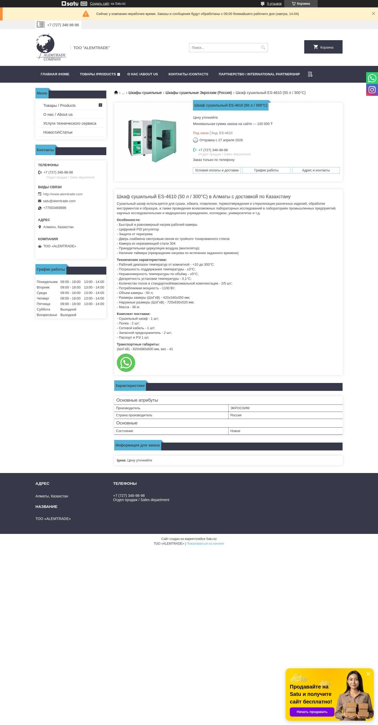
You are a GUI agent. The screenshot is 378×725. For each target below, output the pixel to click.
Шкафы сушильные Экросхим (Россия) (199, 93)
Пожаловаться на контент (205, 543)
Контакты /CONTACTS (188, 74)
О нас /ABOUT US (142, 74)
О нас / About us (58, 114)
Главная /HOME (55, 74)
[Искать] (263, 47)
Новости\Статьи (57, 132)
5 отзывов (274, 4)
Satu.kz (211, 539)
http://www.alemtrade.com (63, 194)
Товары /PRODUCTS (98, 74)
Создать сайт (99, 4)
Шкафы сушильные (145, 93)
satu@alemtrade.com (59, 201)
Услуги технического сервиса (69, 123)
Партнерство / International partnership (259, 74)
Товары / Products (59, 105)
